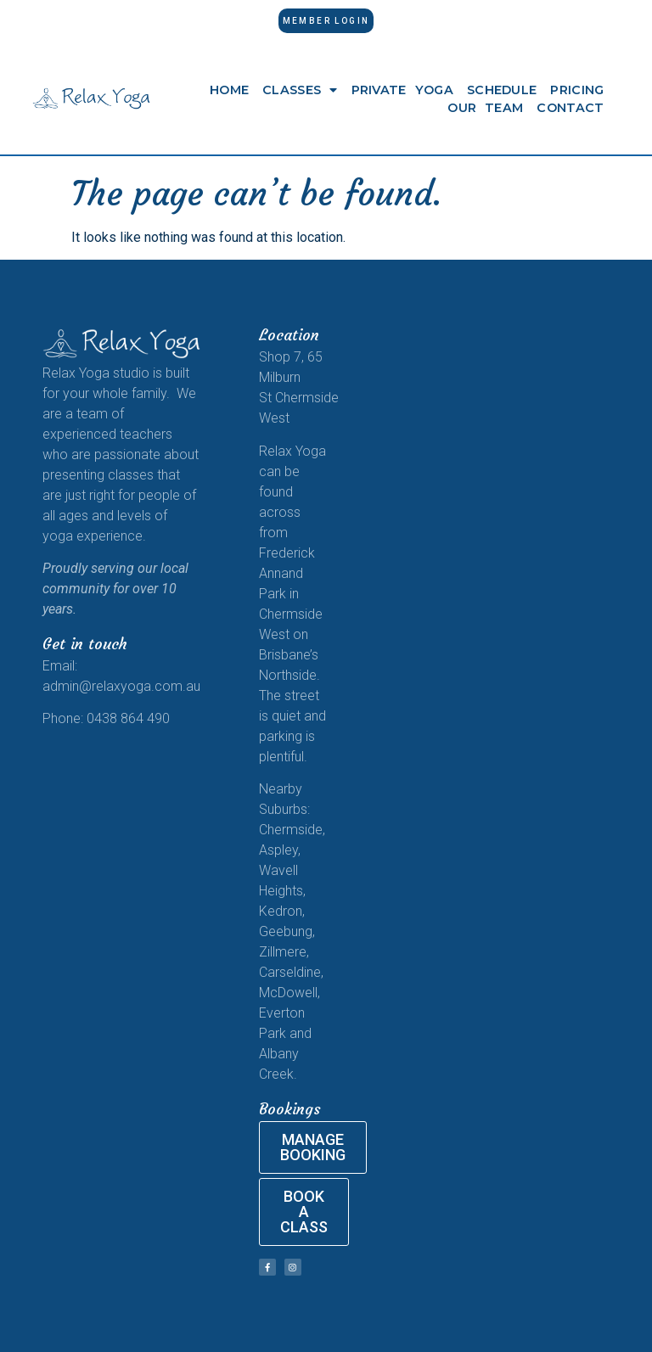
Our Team (485, 107)
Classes (299, 90)
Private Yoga (402, 90)
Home (229, 90)
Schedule (502, 90)
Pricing (577, 90)
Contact (570, 107)
